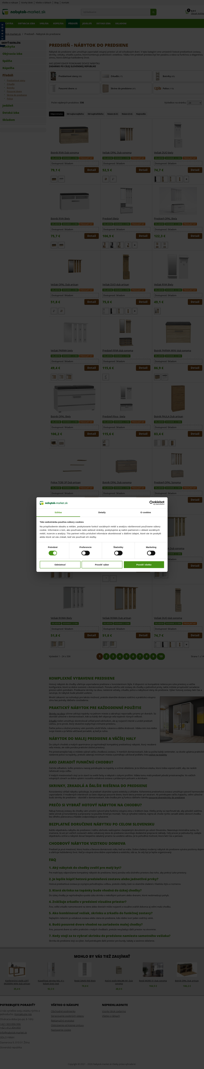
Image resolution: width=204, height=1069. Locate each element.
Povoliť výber (102, 564)
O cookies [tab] (145, 512)
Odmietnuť (60, 564)
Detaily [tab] (102, 512)
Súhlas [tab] (58, 512)
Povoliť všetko (144, 564)
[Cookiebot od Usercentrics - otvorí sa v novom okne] (151, 503)
